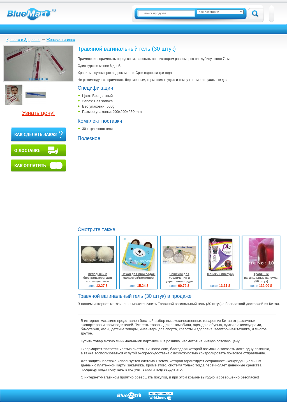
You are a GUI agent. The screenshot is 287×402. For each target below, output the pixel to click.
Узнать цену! (38, 113)
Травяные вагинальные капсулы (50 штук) (261, 277)
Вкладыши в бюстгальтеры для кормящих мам (97, 277)
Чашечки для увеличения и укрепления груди (179, 277)
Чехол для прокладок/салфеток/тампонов (139, 275)
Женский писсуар (220, 274)
